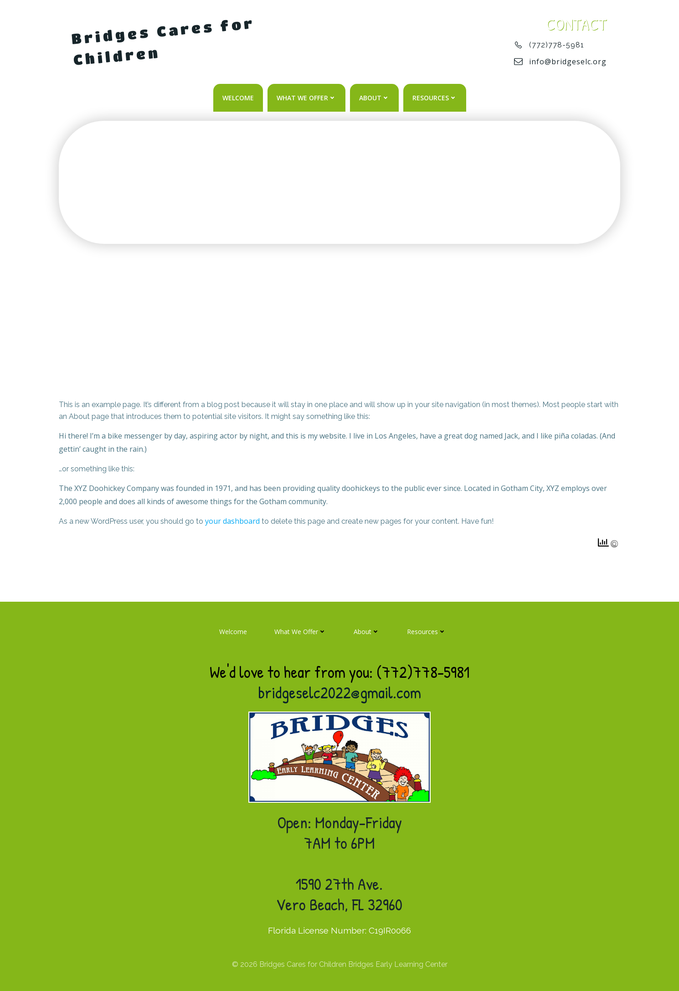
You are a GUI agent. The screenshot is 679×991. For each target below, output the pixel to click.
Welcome (238, 97)
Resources (434, 97)
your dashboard (232, 521)
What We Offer (306, 97)
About (374, 97)
